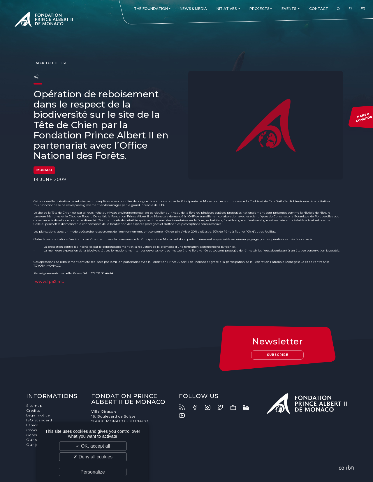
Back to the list (50, 63)
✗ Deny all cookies (92, 456)
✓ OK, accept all (93, 446)
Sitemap (34, 405)
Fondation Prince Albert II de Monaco (44, 20)
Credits (33, 410)
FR (363, 8)
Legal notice (38, 415)
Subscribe (277, 355)
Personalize (92, 471)
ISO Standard (39, 420)
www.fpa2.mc (49, 281)
